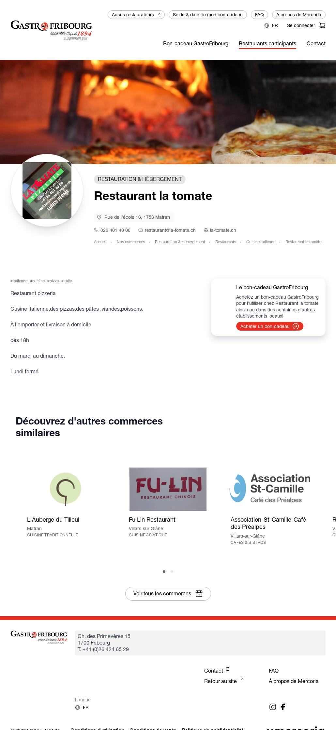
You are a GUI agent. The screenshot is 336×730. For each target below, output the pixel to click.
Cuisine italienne (260, 241)
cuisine (38, 280)
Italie (68, 280)
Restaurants (225, 241)
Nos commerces (131, 241)
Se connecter (301, 25)
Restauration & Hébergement (180, 241)
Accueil (100, 241)
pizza (54, 280)
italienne (20, 280)
